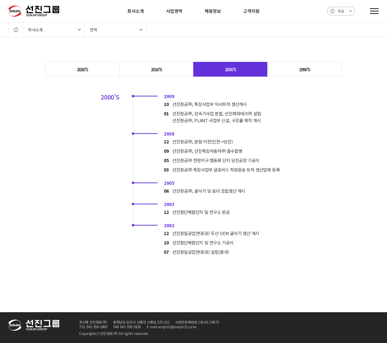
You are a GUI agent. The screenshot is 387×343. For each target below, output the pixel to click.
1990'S (304, 69)
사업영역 (174, 11)
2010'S (156, 69)
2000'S (230, 69)
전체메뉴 (374, 11)
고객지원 (251, 11)
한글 (341, 11)
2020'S (82, 69)
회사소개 (135, 11)
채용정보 (213, 11)
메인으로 (14, 29)
